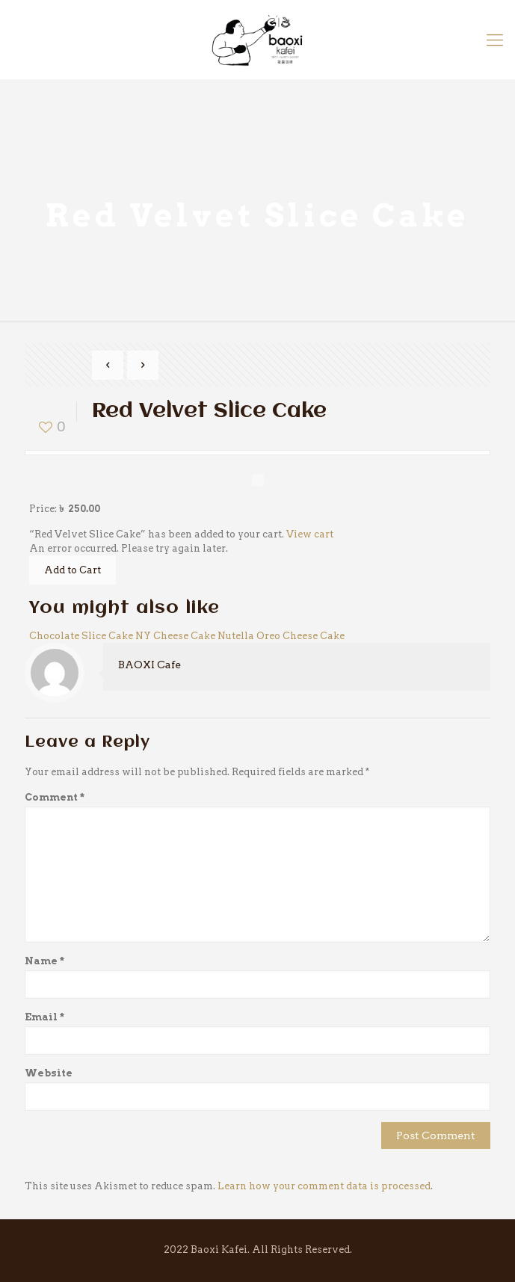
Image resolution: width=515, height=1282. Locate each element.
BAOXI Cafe (149, 665)
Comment (54, 797)
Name (44, 961)
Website (49, 1073)
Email (44, 1017)
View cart (309, 534)
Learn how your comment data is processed (324, 1186)
